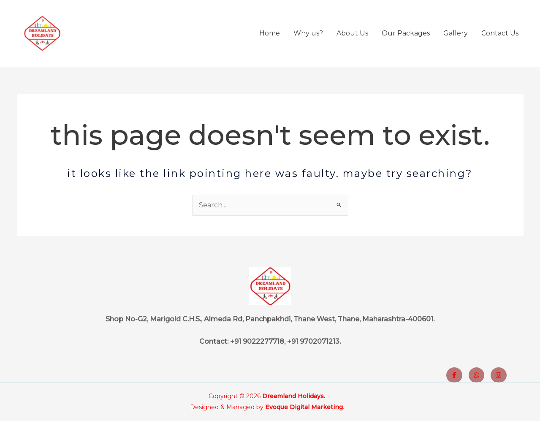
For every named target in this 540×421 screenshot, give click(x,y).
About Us (352, 33)
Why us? (308, 33)
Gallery (455, 33)
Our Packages (406, 33)
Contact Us (499, 33)
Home (269, 33)
